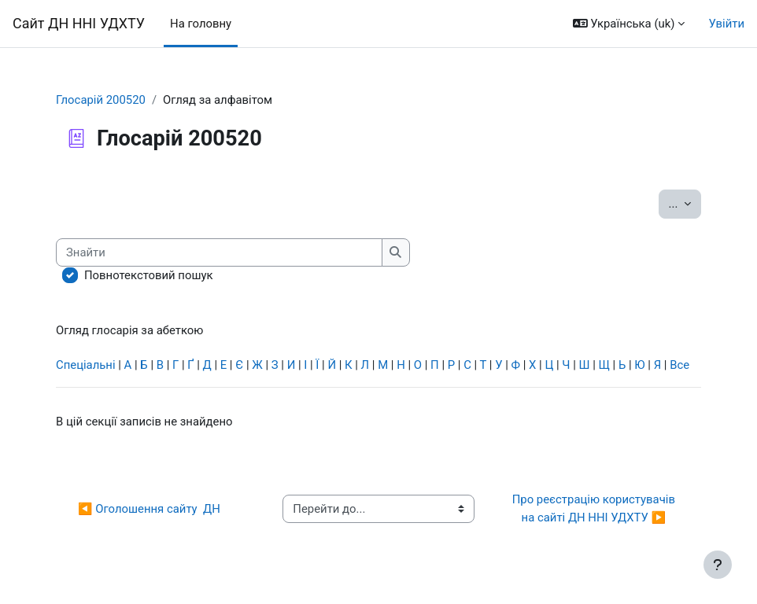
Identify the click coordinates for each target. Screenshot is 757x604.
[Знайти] (219, 252)
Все (679, 365)
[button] (629, 23)
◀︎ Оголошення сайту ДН (149, 509)
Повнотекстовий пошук (148, 275)
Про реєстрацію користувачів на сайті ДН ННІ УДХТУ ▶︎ (596, 508)
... (685, 202)
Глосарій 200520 (101, 100)
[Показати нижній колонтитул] (717, 565)
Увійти (726, 24)
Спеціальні (86, 365)
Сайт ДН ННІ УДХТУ (79, 23)
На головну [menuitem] (200, 24)
